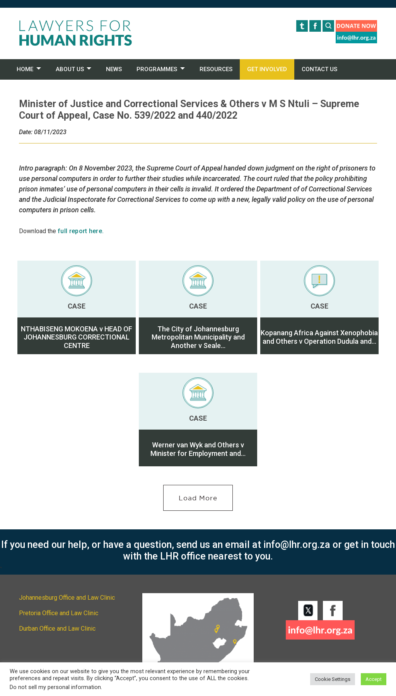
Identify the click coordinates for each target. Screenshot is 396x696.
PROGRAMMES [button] (157, 69)
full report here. (81, 231)
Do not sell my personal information (55, 687)
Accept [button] (373, 679)
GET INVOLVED (267, 69)
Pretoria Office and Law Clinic (58, 613)
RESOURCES (216, 69)
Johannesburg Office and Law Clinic (67, 597)
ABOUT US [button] (70, 69)
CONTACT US (319, 69)
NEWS (114, 69)
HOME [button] (25, 69)
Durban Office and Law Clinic (57, 628)
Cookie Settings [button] (332, 679)
